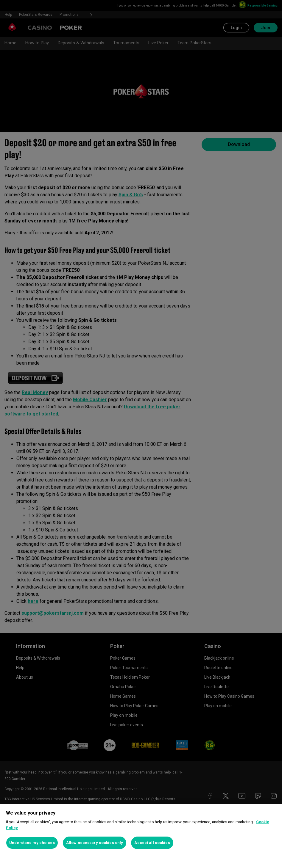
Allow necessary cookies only (94, 842)
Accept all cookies (152, 842)
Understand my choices (32, 842)
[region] (141, 829)
